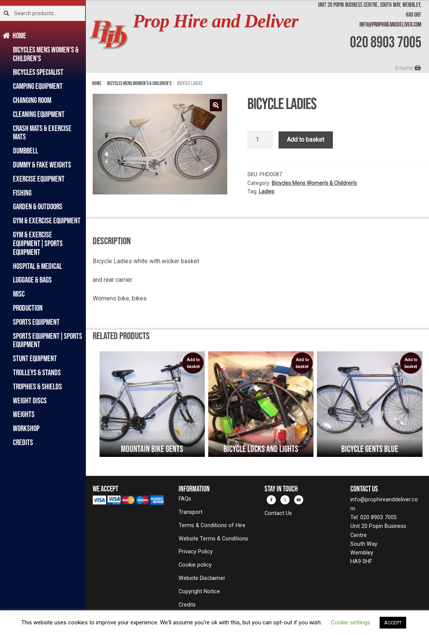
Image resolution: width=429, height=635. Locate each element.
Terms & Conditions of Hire (212, 525)
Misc (19, 293)
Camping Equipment (38, 86)
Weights (24, 414)
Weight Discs (30, 400)
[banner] (257, 36)
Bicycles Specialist (38, 72)
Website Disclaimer (202, 578)
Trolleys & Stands (37, 372)
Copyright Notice (199, 591)
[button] (216, 105)
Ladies (266, 191)
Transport (191, 512)
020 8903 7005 (385, 41)
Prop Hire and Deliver (215, 21)
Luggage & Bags (32, 279)
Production (28, 307)
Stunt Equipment (35, 358)
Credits (23, 442)
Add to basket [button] (193, 363)
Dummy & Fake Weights (42, 164)
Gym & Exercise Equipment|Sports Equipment (38, 243)
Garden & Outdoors (37, 206)
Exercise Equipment (39, 178)
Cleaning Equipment (39, 114)
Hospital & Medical (37, 266)
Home (19, 35)
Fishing (22, 192)
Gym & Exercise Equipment (47, 220)
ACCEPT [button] (393, 623)
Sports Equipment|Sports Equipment (47, 340)
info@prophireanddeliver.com (390, 24)
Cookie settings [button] (350, 622)
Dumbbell (25, 150)
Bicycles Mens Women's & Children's (46, 54)
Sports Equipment (36, 322)
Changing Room (32, 100)
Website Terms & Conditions (213, 538)
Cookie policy (195, 565)
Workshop (26, 428)
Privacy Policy (196, 551)
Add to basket (305, 139)
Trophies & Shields (37, 386)
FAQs (185, 499)
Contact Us (278, 513)
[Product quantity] (260, 140)
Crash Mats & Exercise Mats (42, 132)
